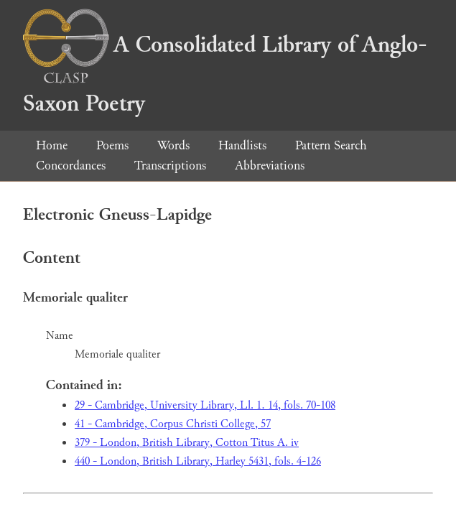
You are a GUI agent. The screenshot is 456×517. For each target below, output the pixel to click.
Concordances (71, 165)
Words (173, 145)
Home (52, 145)
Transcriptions (170, 165)
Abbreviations (269, 165)
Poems (112, 145)
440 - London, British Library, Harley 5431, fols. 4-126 (198, 461)
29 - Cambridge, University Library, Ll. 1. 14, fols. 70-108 (205, 405)
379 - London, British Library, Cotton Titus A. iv (187, 442)
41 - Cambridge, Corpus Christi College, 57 (173, 424)
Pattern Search (331, 145)
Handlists (242, 145)
